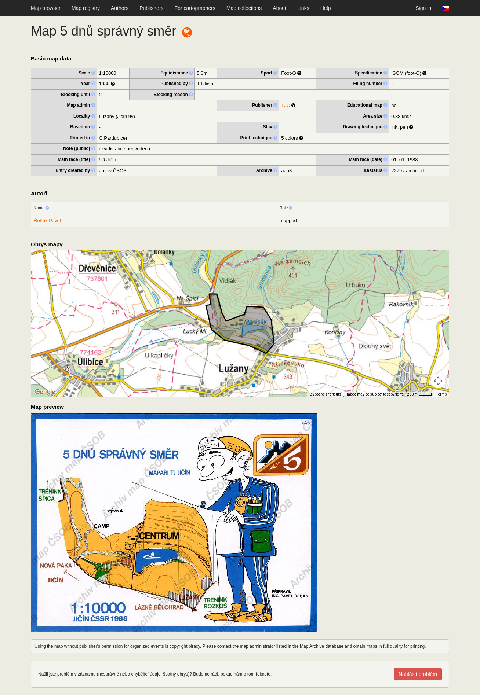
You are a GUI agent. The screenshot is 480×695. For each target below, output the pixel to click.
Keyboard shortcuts (325, 394)
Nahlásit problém (418, 674)
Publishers (151, 8)
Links (303, 8)
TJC (285, 105)
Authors (119, 8)
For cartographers (195, 8)
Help (325, 8)
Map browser (46, 8)
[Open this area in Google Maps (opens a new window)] (45, 392)
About (279, 8)
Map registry (86, 8)
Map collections (244, 8)
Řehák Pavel (47, 220)
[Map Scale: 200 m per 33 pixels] (419, 394)
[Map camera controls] (438, 381)
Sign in (423, 8)
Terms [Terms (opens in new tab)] (441, 394)
